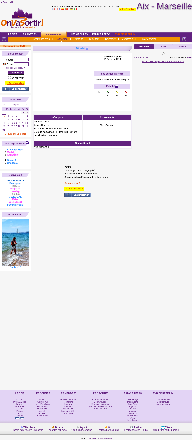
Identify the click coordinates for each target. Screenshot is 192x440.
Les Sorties (28, 34)
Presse (19, 411)
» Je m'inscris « (127, 9)
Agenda (133, 406)
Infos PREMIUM (162, 399)
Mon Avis (133, 413)
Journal (132, 411)
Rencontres (132, 415)
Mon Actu (132, 404)
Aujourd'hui (42, 402)
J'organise (133, 409)
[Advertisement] (63, 79)
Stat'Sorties (42, 415)
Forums (19, 404)
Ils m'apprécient (163, 404)
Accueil (19, 399)
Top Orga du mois (15, 143)
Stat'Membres (149, 39)
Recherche (61, 39)
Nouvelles (42, 411)
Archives (42, 413)
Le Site (12, 34)
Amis (163, 46)
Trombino (78, 39)
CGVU (20, 409)
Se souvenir (17, 78)
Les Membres (53, 34)
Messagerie (132, 402)
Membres (144, 46)
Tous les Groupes (100, 399)
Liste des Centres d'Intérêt (100, 406)
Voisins (182, 46)
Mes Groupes (100, 402)
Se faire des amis (41, 39)
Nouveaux (110, 39)
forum (189, 57)
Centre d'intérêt (100, 409)
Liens (19, 413)
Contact (19, 415)
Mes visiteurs (163, 402)
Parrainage (133, 399)
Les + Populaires (42, 404)
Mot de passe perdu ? (15, 68)
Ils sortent (94, 39)
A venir (42, 399)
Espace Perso (101, 34)
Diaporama (42, 406)
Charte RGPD (19, 406)
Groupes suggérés (100, 404)
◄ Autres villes (7, 2)
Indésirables (132, 420)
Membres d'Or (129, 39)
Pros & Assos (19, 402)
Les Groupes (79, 34)
